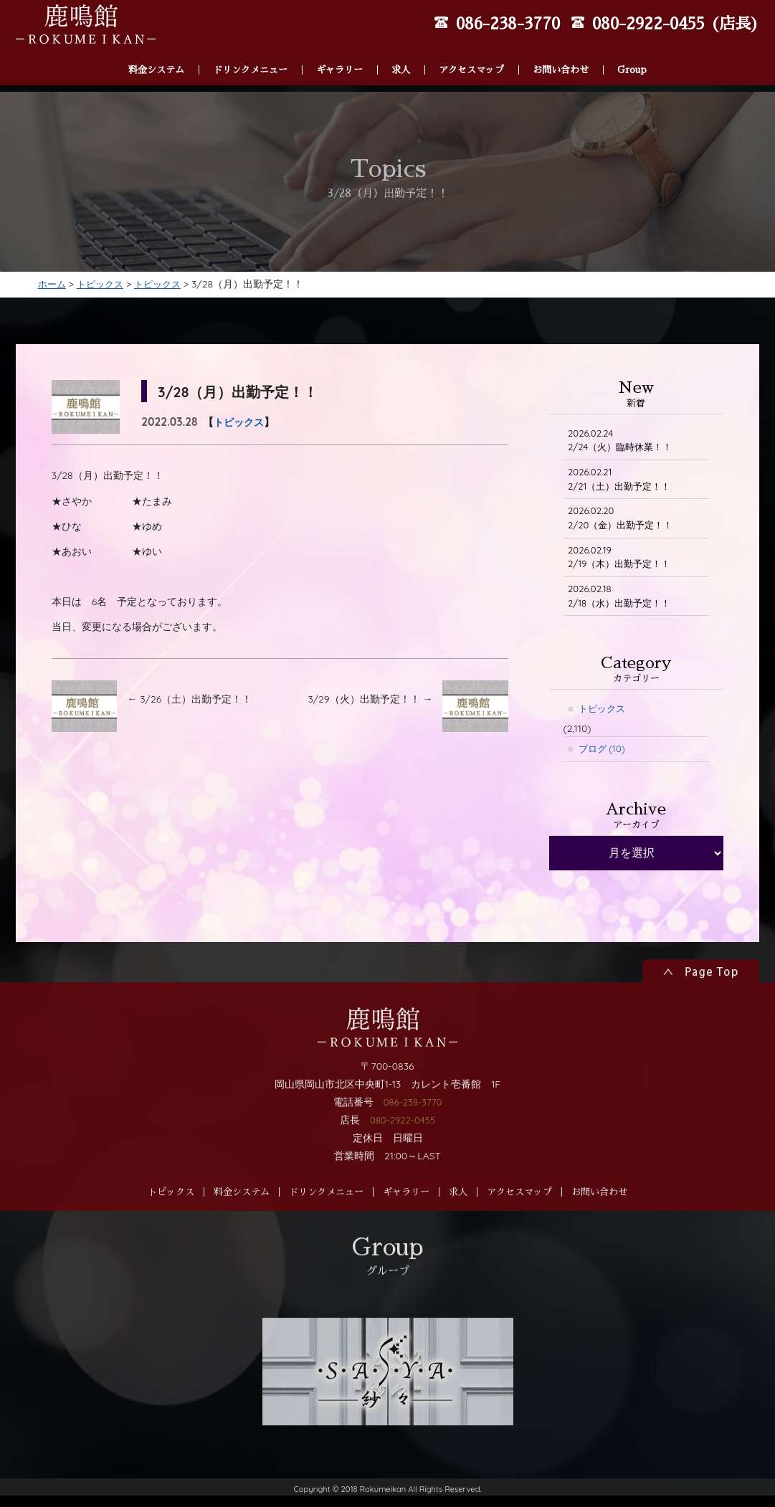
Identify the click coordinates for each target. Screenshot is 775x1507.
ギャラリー (339, 51)
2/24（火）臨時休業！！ (624, 450)
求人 (400, 51)
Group (632, 51)
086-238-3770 (412, 1151)
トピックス (240, 430)
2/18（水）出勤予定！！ (624, 613)
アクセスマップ (471, 51)
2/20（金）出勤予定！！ (625, 532)
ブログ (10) (604, 768)
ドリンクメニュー (250, 51)
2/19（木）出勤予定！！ (624, 572)
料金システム (156, 51)
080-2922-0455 (402, 1170)
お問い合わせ (561, 51)
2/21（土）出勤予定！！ (624, 491)
